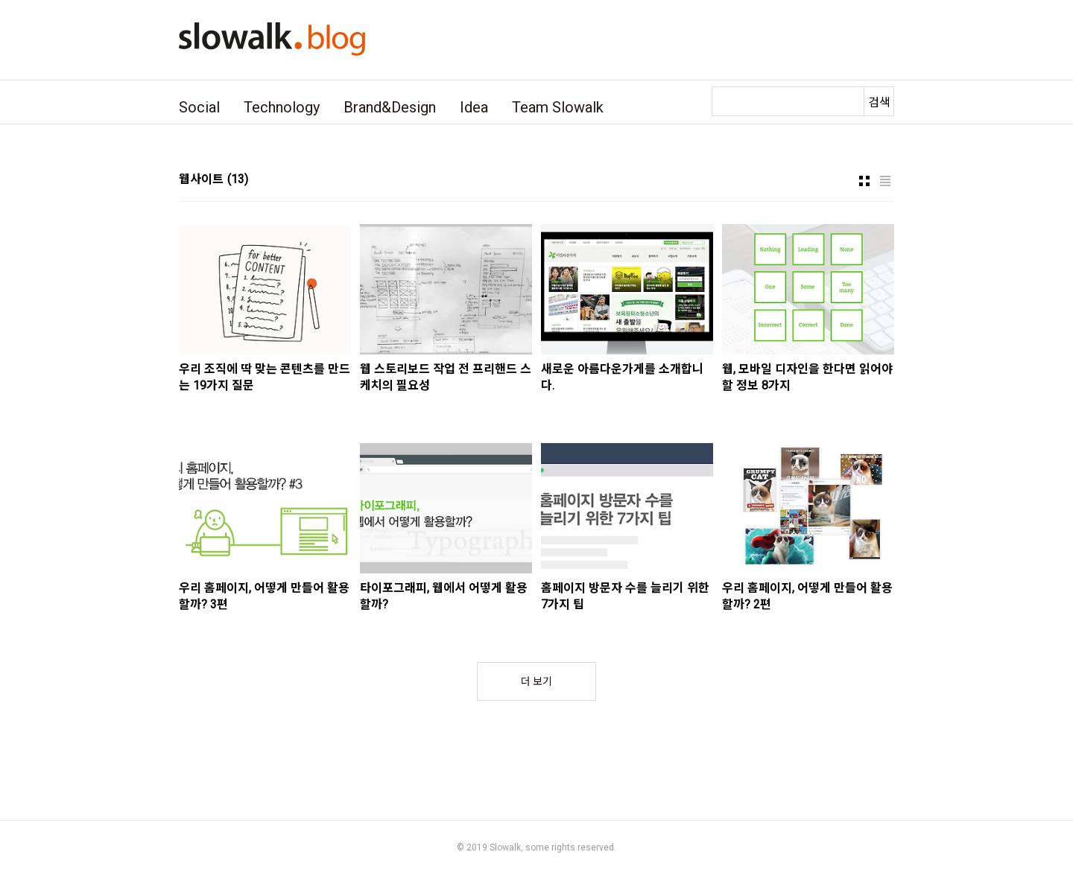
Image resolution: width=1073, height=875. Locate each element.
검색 (879, 102)
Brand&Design (390, 107)
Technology (282, 107)
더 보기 (536, 681)
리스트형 (885, 181)
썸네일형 (864, 181)
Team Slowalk (558, 107)
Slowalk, (506, 847)
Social (199, 107)
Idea (474, 107)
